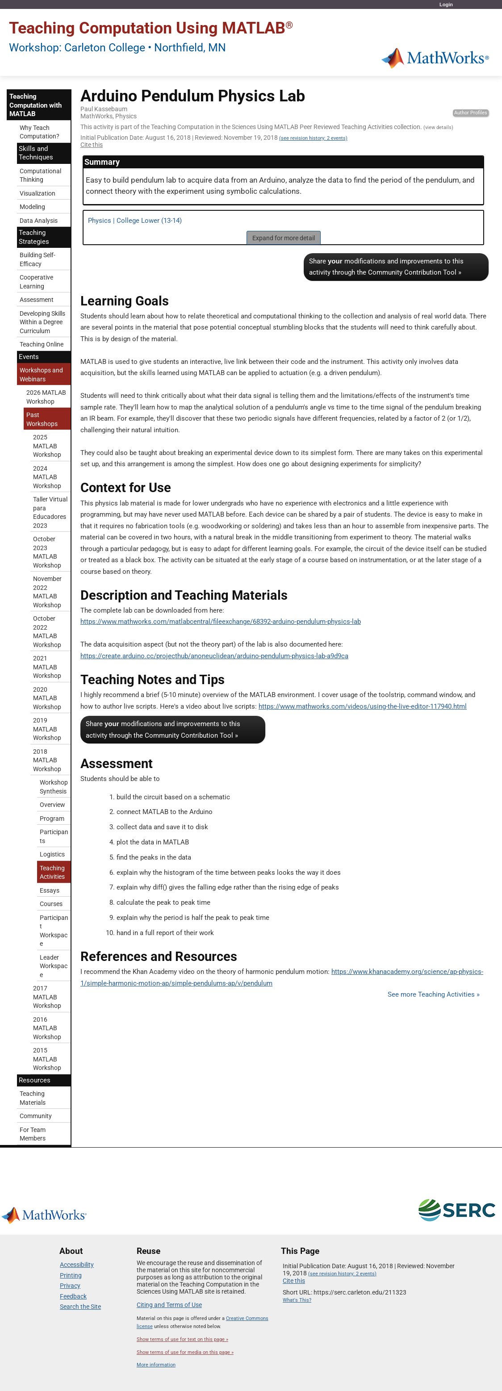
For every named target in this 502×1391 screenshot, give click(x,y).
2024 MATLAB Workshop (47, 477)
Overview (52, 804)
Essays (49, 890)
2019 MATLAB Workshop (47, 729)
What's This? (297, 1300)
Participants (54, 836)
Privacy (70, 1285)
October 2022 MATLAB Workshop (47, 631)
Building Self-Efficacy (37, 259)
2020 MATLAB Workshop (47, 698)
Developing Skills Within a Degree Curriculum (42, 322)
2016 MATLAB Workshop (47, 1028)
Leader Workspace (53, 966)
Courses (51, 903)
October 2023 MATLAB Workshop (47, 552)
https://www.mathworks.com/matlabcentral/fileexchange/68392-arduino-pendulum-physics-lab (220, 622)
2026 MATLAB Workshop (46, 397)
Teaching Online (41, 344)
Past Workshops (42, 419)
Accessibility (77, 1264)
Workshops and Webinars (41, 375)
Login (446, 4)
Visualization (37, 193)
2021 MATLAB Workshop (47, 667)
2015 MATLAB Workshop (47, 1059)
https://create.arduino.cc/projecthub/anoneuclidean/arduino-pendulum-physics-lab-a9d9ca (214, 656)
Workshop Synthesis (54, 787)
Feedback (73, 1296)
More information (156, 1365)
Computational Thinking (40, 175)
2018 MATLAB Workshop (47, 760)
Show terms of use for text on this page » (182, 1339)
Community (36, 1115)
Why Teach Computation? (39, 132)
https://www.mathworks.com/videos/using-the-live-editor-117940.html (363, 706)
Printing (71, 1275)
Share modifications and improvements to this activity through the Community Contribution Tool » (386, 267)
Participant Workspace (54, 931)
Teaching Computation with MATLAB (35, 105)
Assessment (37, 299)
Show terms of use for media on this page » (185, 1352)
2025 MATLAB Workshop (47, 446)
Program (52, 818)
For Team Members (33, 1134)
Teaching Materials (33, 1098)
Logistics (52, 854)
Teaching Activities (52, 873)
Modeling (32, 206)
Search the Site (80, 1306)
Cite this (91, 144)
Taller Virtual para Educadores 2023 (50, 512)
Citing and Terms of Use (169, 1304)
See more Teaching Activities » (434, 994)
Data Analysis (39, 220)
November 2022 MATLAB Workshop (47, 592)
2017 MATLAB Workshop (47, 997)
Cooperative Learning (36, 282)
